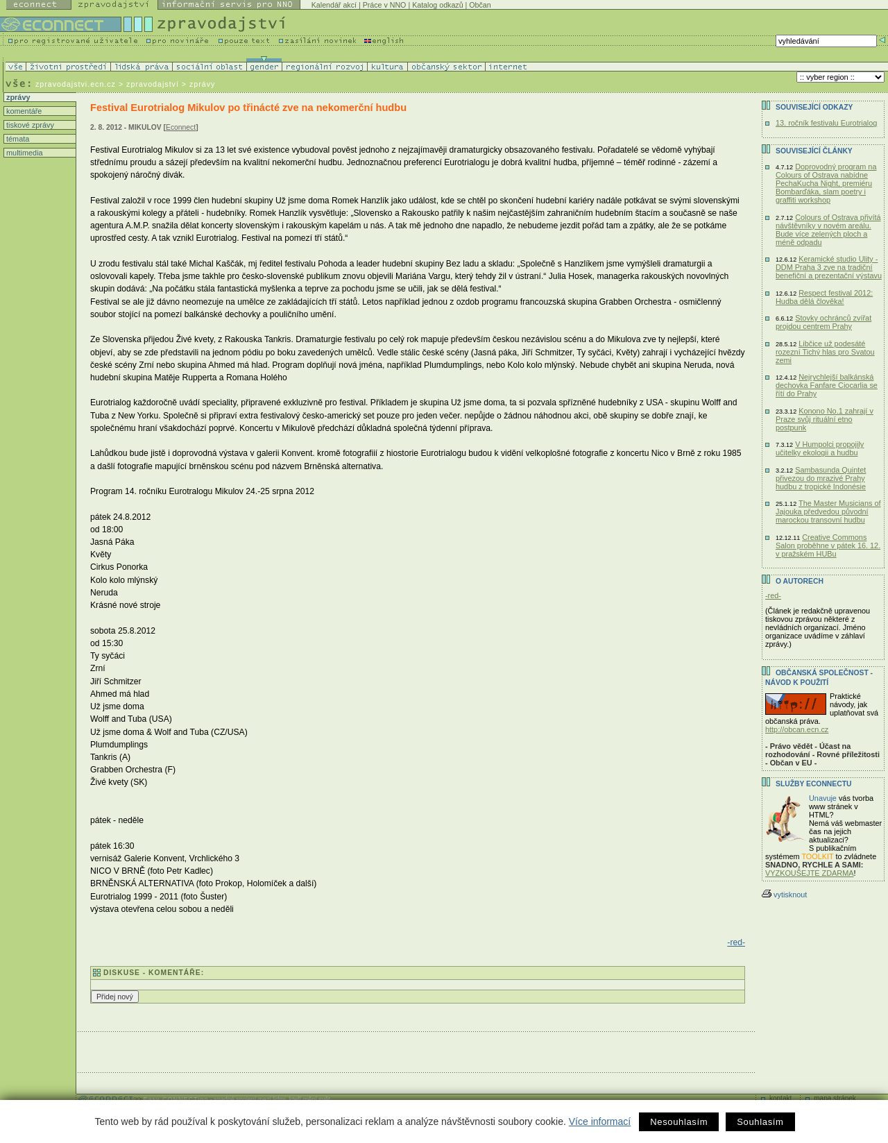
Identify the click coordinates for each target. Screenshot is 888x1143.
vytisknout (784, 894)
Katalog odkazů (437, 5)
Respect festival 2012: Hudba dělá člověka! (824, 297)
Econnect (181, 127)
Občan (479, 5)
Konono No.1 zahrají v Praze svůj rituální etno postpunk (824, 419)
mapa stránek (835, 1098)
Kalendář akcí (334, 5)
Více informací (600, 1121)
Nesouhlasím (679, 1122)
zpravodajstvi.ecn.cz (75, 84)
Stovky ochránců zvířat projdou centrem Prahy (823, 322)
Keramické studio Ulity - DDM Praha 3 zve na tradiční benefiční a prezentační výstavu (829, 267)
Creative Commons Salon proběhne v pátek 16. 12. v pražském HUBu (828, 545)
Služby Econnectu (813, 784)
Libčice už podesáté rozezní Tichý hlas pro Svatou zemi (825, 351)
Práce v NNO (385, 5)
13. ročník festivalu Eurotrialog (826, 123)
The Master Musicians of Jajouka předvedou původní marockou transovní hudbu (828, 511)
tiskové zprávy (29, 125)
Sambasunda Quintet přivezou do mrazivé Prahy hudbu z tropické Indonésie (821, 478)
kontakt (780, 1098)
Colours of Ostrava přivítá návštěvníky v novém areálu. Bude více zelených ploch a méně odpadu (828, 229)
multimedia (23, 153)
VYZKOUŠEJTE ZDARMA (809, 873)
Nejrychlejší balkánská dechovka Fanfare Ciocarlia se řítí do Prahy (827, 385)
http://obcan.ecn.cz (796, 729)
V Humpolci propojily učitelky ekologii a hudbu (820, 448)
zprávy (17, 97)
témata (16, 139)
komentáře (23, 111)
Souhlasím (760, 1122)
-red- (736, 942)
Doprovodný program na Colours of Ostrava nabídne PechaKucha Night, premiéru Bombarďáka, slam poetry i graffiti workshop (826, 183)
